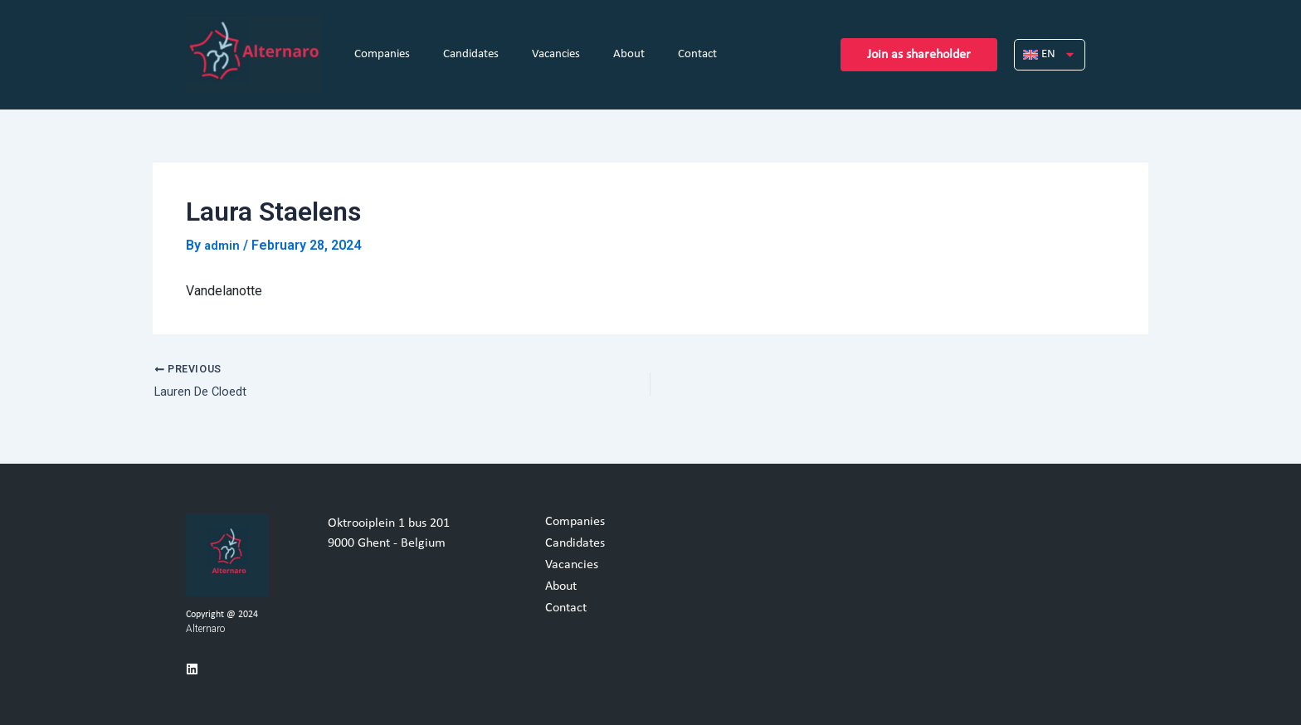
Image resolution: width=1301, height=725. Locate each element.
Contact (697, 54)
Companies (382, 54)
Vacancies (556, 54)
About (629, 54)
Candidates (471, 54)
